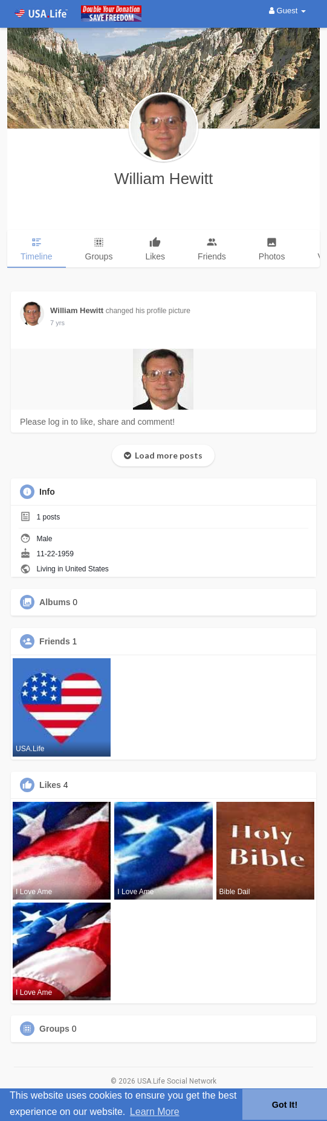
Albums (54, 602)
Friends (54, 641)
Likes (50, 785)
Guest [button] (287, 10)
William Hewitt (163, 179)
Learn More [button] (155, 1112)
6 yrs (57, 322)
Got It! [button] (284, 1105)
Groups (54, 1029)
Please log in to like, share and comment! (97, 422)
